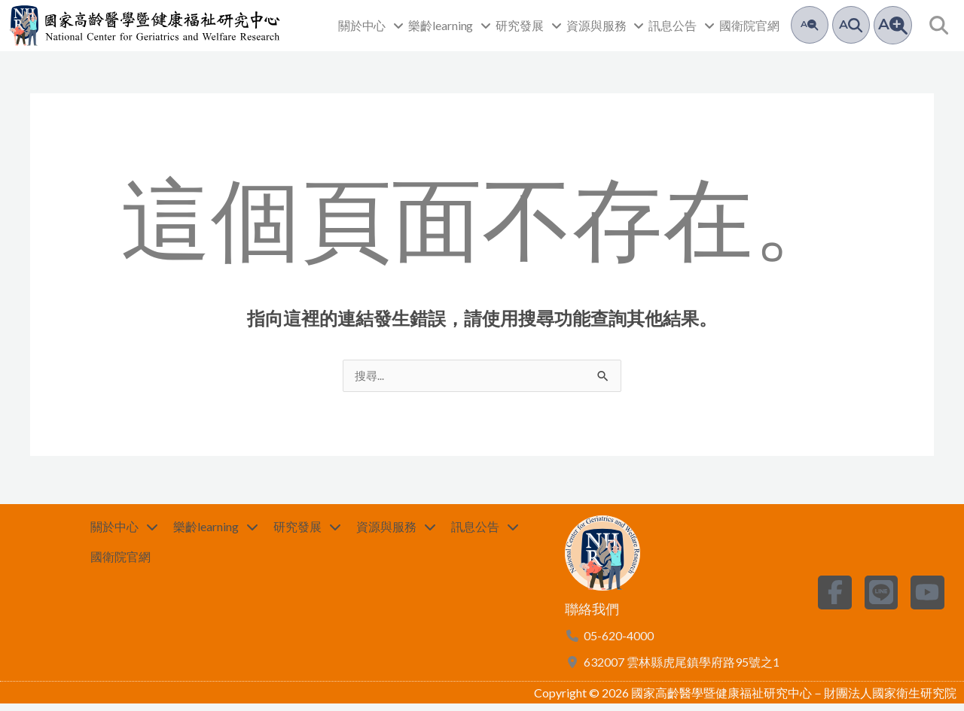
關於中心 (371, 25)
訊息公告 (681, 25)
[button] (939, 25)
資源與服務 (605, 25)
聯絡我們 (592, 616)
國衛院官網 (749, 25)
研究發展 (529, 25)
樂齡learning (449, 25)
